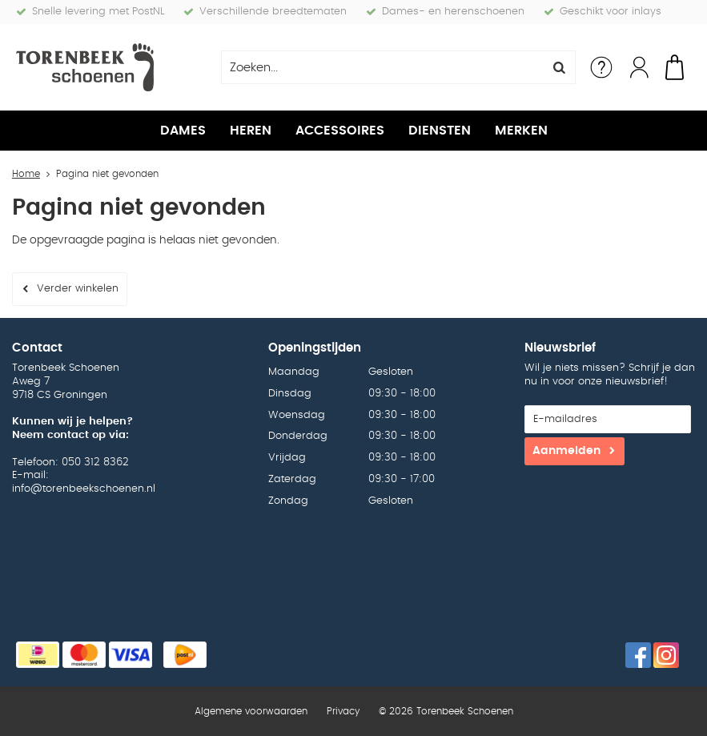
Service (601, 67)
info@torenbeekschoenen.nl (83, 489)
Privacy (343, 711)
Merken (521, 130)
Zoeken (559, 67)
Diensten (439, 130)
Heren (250, 130)
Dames (183, 130)
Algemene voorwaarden (251, 711)
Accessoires (339, 130)
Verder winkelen (78, 289)
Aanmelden (566, 450)
